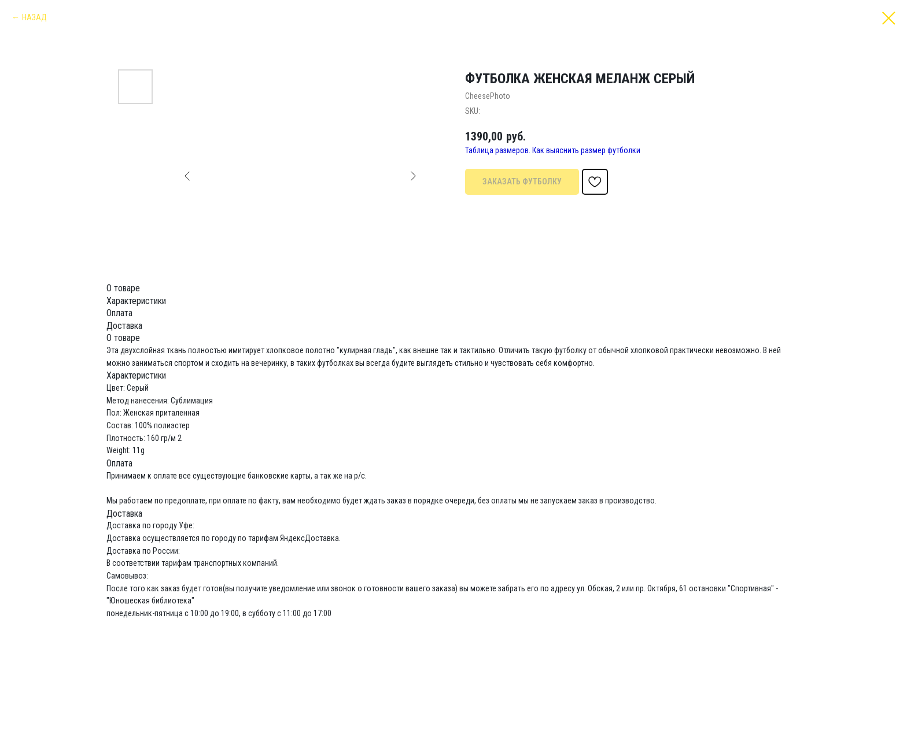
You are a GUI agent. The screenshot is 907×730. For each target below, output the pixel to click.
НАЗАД (34, 17)
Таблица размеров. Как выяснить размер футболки (552, 150)
